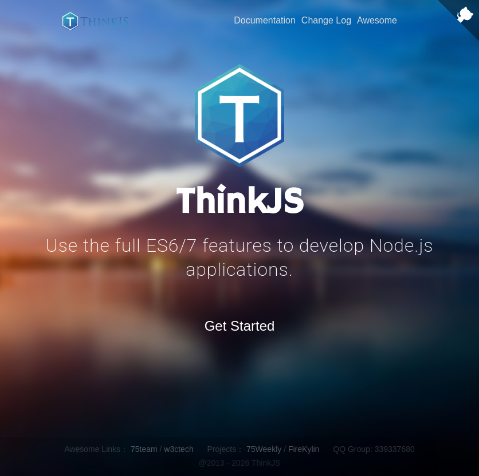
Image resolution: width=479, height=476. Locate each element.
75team (144, 449)
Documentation (265, 20)
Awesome (377, 20)
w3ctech (178, 449)
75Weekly (263, 449)
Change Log (326, 20)
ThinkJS (95, 20)
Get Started (240, 326)
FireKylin (303, 449)
